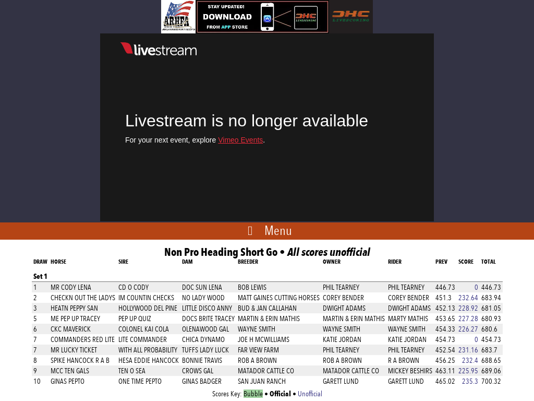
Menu (278, 230)
